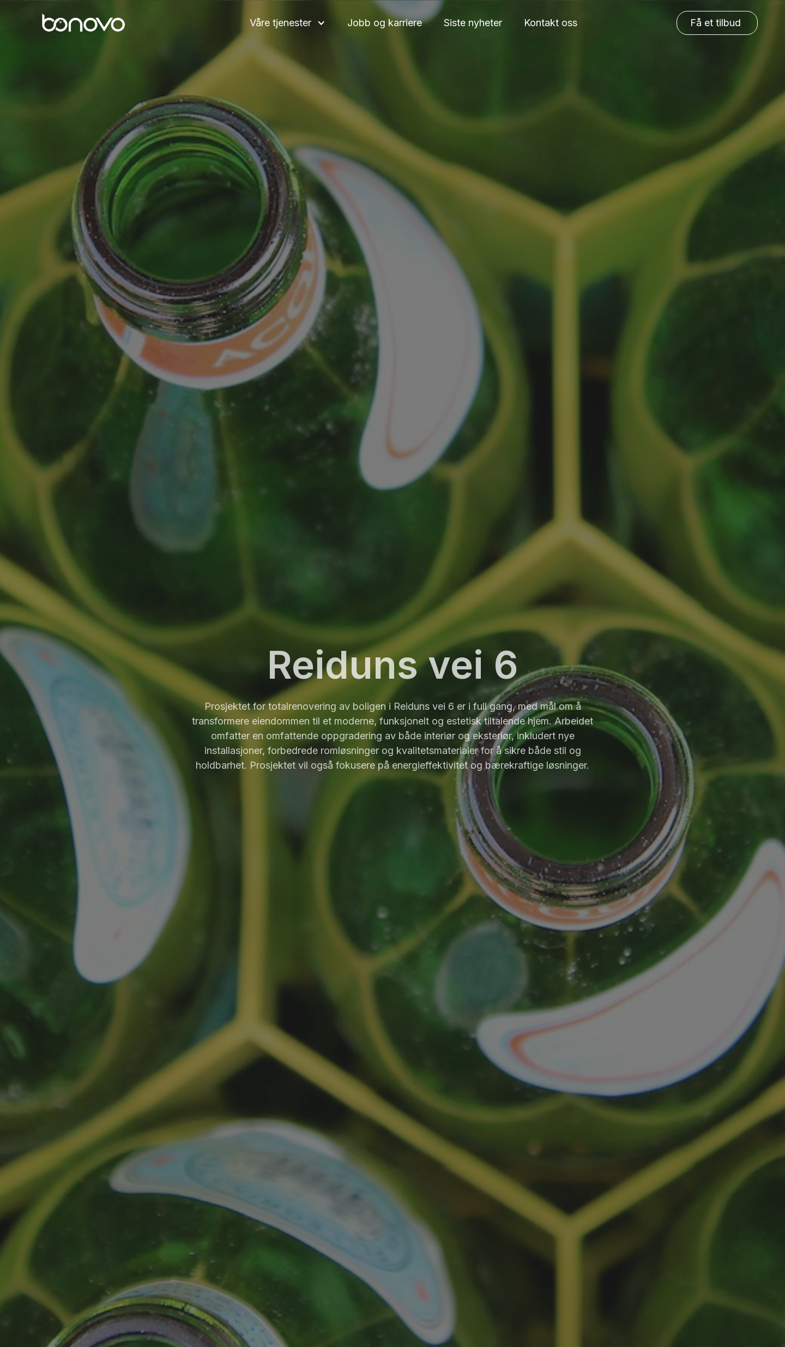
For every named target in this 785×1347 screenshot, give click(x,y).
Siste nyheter (473, 22)
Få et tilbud (715, 22)
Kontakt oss (550, 22)
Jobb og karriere (384, 22)
